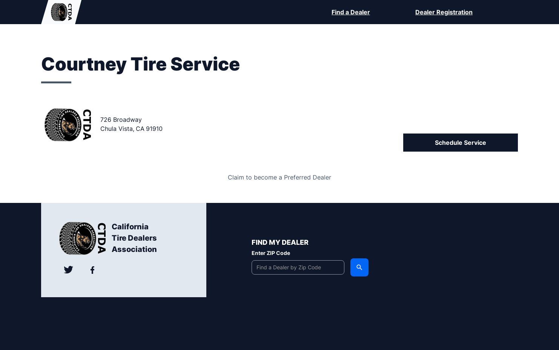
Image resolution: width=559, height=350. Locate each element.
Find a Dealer (351, 12)
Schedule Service (460, 142)
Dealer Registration (444, 12)
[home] (61, 12)
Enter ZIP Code (271, 253)
